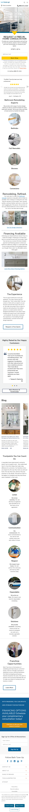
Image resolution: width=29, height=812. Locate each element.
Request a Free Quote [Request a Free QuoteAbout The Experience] (13, 327)
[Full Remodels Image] (14, 139)
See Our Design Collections (14, 227)
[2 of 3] (14, 385)
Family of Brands (14, 774)
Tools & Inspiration (14, 778)
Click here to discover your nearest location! (14, 725)
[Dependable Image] (14, 583)
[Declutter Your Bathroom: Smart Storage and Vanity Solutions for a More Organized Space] (11, 437)
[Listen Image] (14, 485)
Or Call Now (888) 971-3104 (14, 71)
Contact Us (14, 767)
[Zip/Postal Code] (14, 54)
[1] (11, 418)
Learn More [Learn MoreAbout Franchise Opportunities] (9, 688)
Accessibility (14, 791)
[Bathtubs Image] (14, 119)
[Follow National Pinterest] (21, 761)
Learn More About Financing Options (14, 269)
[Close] (27, 794)
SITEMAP (5, 782)
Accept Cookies (9, 805)
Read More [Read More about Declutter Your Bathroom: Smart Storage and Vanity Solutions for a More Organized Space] (7, 448)
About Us (14, 770)
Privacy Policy (23, 68)
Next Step (14, 58)
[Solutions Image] (14, 612)
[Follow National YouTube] (18, 761)
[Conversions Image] (14, 179)
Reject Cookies (19, 805)
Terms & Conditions (14, 789)
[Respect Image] (14, 552)
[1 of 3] (12, 385)
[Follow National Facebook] (7, 761)
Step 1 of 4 (15, 49)
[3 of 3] (16, 385)
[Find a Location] (6, 5)
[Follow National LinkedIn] (14, 761)
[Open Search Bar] (24, 2)
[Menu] (27, 2)
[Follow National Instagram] (11, 761)
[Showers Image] (14, 159)
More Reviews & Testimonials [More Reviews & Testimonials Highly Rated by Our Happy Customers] (14, 391)
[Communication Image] (14, 519)
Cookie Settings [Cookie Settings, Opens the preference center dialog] (14, 809)
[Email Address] (14, 740)
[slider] (14, 20)
